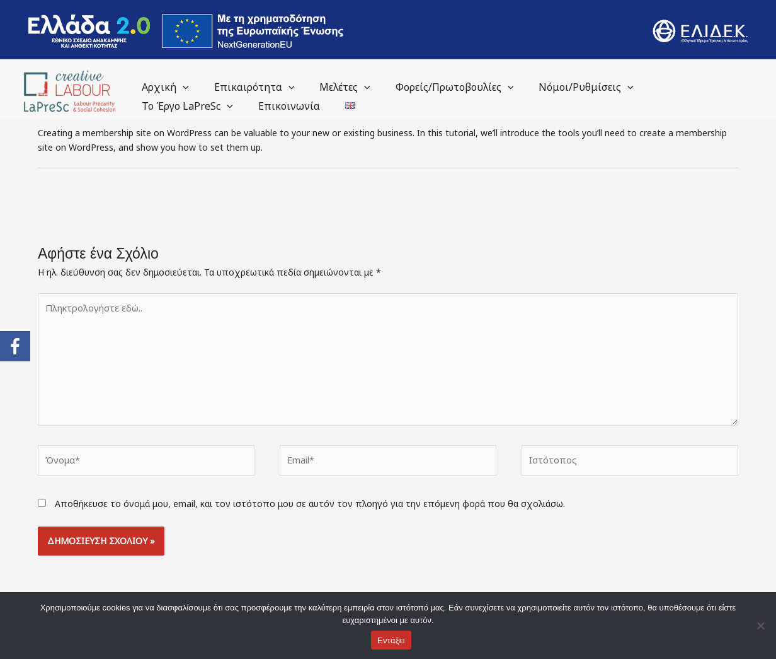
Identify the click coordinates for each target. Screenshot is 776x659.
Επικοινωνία (281, 106)
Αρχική (162, 87)
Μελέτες (332, 87)
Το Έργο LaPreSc (185, 105)
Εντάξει (391, 640)
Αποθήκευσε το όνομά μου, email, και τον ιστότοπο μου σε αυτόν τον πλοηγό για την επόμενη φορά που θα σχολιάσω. (310, 497)
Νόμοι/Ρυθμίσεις (563, 87)
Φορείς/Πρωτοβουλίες (437, 87)
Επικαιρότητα (247, 87)
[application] (180, 87)
